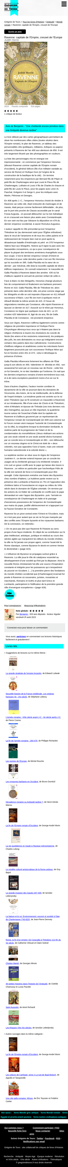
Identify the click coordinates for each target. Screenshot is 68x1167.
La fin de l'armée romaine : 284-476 (21, 741)
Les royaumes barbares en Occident (22, 781)
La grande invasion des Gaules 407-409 (23, 893)
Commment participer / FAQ (46, 1128)
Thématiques (56, 1159)
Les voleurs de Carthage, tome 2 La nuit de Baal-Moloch (31, 1075)
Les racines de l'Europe (16, 761)
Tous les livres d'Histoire (33, 22)
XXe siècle (25, 1159)
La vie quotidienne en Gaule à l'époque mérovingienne (30, 846)
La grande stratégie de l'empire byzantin (23, 673)
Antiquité (50, 22)
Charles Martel (12, 963)
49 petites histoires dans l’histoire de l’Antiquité (26, 984)
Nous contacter (43, 1131)
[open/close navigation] (64, 4)
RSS (58, 1138)
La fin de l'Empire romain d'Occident (22, 825)
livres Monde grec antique (26, 1112)
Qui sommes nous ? (14, 1128)
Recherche (9, 1156)
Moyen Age (30, 1156)
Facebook (49, 1138)
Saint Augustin (12, 1007)
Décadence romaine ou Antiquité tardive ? (24, 802)
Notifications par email (34, 1141)
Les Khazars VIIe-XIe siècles (18, 1028)
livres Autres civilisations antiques (49, 1117)
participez (21, 636)
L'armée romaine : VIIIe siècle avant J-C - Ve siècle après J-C (33, 717)
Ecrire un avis (15, 31)
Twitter (40, 1138)
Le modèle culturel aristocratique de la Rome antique (29, 869)
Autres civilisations (40, 1159)
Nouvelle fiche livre (17, 1131)
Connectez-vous (14, 627)
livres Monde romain (51, 1112)
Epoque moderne (45, 1156)
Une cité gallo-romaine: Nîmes (19, 1098)
